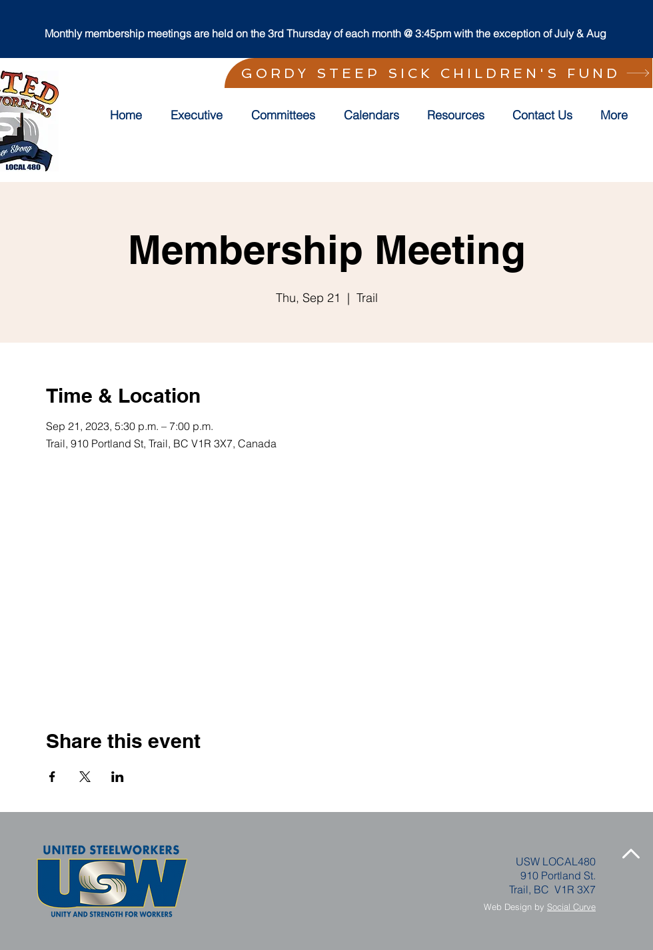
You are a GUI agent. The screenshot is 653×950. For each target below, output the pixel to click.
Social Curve (571, 906)
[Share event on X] (85, 776)
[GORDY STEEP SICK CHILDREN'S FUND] (438, 73)
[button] (287, 115)
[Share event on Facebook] (52, 776)
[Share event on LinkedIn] (117, 776)
